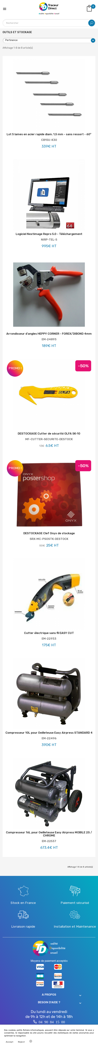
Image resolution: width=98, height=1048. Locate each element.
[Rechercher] (49, 23)
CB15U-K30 (49, 139)
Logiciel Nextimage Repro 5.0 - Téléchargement (49, 233)
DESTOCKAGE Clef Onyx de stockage (49, 533)
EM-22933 (49, 638)
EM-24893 (49, 339)
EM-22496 (49, 738)
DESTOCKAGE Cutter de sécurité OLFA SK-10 (49, 433)
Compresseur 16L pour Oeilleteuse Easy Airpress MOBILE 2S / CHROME (49, 834)
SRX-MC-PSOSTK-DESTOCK (49, 538)
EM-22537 (49, 841)
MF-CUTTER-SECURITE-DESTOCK (49, 439)
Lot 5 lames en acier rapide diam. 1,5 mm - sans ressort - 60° (49, 134)
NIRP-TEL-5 (49, 239)
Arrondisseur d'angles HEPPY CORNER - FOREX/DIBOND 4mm (49, 333)
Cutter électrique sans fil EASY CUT (49, 632)
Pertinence (50, 40)
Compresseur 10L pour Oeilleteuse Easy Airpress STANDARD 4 (49, 732)
